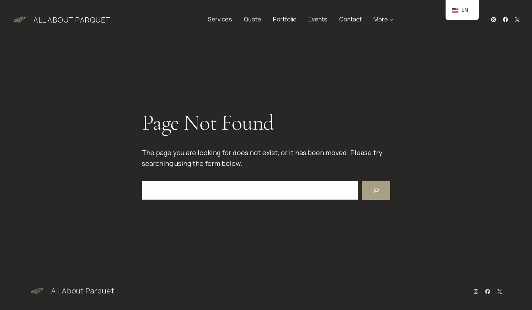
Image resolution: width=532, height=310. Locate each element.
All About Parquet (71, 20)
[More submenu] (391, 19)
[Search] (376, 190)
